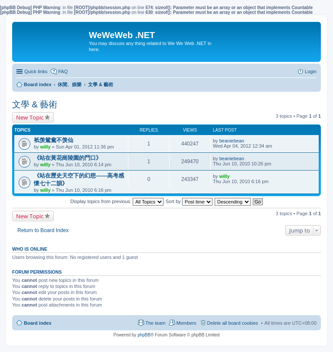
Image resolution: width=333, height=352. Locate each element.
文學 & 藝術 (34, 104)
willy (45, 146)
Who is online (29, 249)
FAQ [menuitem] (63, 71)
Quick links (35, 71)
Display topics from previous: (116, 201)
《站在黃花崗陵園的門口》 (67, 158)
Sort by (189, 201)
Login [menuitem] (311, 71)
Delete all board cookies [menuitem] (232, 323)
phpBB (143, 335)
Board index (38, 323)
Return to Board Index (43, 230)
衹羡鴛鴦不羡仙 (53, 140)
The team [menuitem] (155, 323)
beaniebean (232, 140)
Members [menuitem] (186, 323)
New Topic (30, 117)
